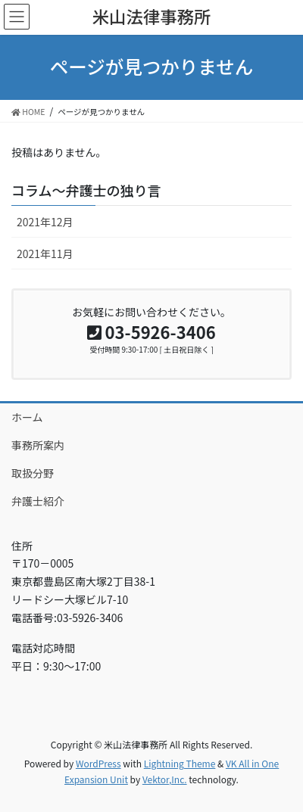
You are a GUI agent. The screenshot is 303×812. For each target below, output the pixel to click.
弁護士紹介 (37, 501)
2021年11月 (45, 253)
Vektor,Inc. (164, 779)
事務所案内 (37, 445)
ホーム (27, 417)
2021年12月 (45, 221)
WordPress (98, 763)
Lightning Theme (180, 763)
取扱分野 (32, 473)
